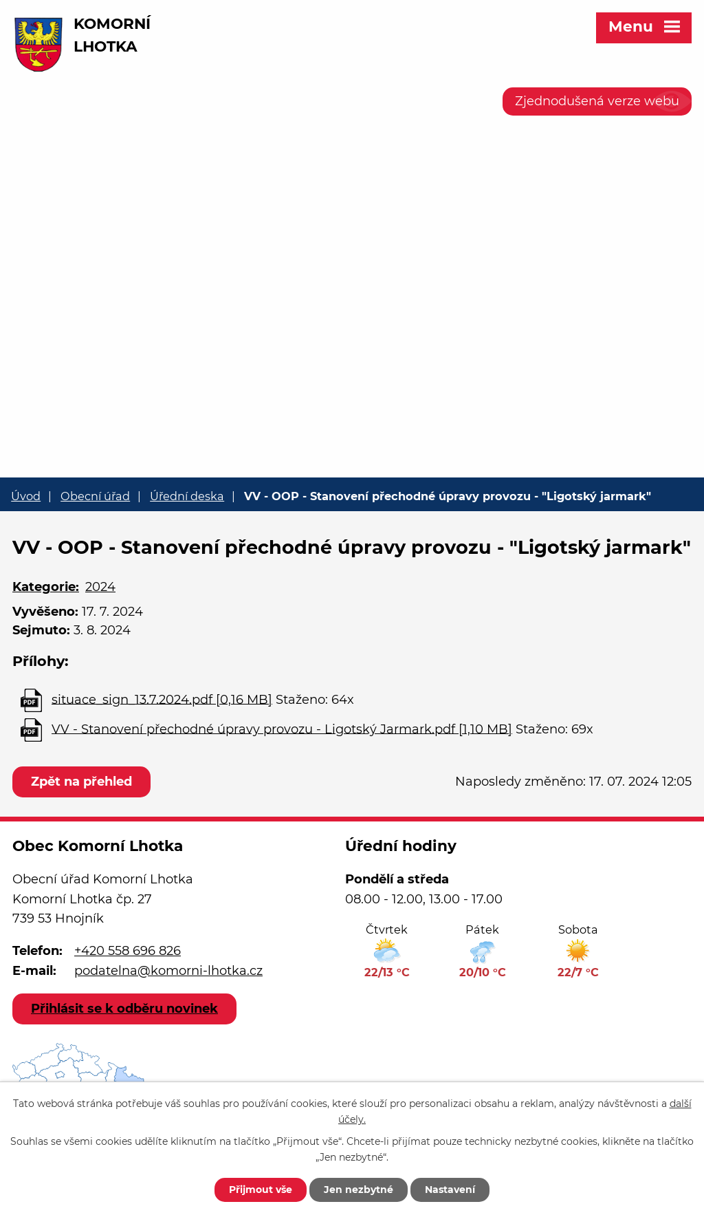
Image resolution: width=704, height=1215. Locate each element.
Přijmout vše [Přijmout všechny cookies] (260, 1189)
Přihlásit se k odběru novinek (124, 1008)
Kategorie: (45, 586)
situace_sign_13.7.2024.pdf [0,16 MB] (162, 699)
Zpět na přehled (81, 781)
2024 (100, 586)
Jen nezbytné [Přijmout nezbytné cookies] (358, 1189)
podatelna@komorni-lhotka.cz (168, 970)
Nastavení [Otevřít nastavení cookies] (450, 1189)
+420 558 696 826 (127, 950)
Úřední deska (187, 496)
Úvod (26, 496)
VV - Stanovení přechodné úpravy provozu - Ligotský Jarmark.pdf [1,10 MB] (282, 728)
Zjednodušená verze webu (597, 101)
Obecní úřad (95, 496)
